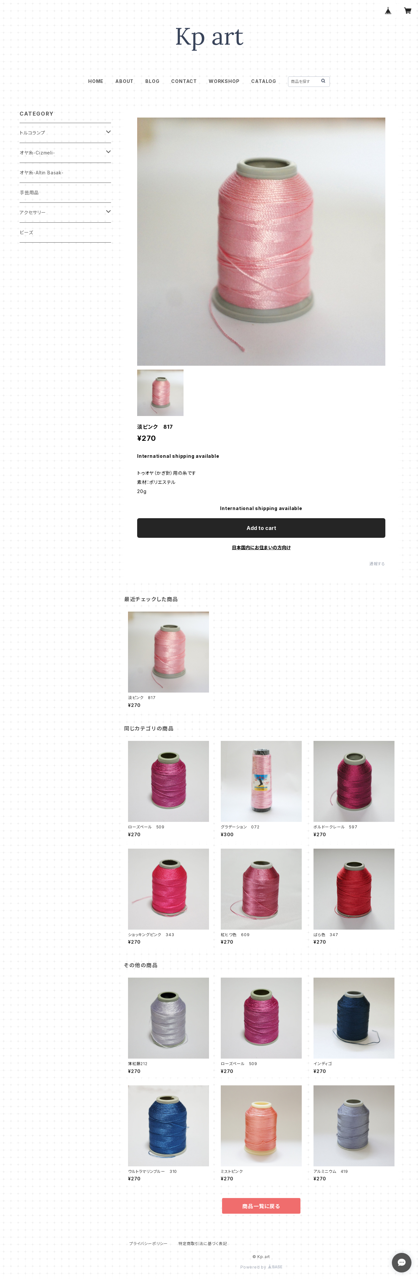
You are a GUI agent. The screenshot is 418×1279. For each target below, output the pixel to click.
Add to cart (261, 528)
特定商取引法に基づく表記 (202, 1243)
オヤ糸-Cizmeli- (37, 152)
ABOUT (124, 81)
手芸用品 (29, 192)
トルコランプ (32, 133)
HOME (96, 81)
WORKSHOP (224, 81)
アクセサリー (33, 212)
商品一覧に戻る (261, 1206)
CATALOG (263, 81)
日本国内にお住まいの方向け (261, 547)
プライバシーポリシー (148, 1243)
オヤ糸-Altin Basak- (42, 172)
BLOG (152, 81)
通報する (377, 563)
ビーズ (26, 232)
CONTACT (184, 81)
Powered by (261, 1267)
